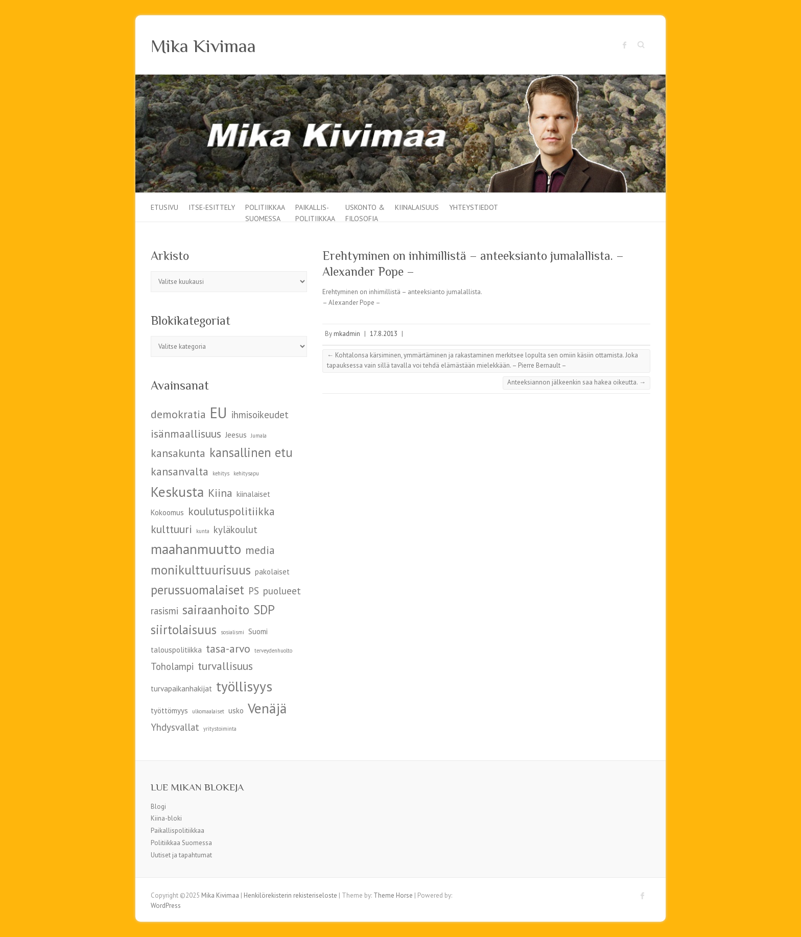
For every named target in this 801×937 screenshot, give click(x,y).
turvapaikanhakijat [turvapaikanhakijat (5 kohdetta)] (181, 688)
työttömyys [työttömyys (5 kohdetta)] (169, 710)
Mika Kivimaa (203, 46)
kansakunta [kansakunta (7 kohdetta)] (178, 453)
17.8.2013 (383, 333)
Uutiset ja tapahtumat (181, 855)
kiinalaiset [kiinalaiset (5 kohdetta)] (253, 494)
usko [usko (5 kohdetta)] (236, 710)
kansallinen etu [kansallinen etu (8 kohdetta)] (251, 452)
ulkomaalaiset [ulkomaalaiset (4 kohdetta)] (208, 711)
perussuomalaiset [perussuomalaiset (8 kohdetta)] (197, 590)
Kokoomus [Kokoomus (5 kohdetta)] (167, 512)
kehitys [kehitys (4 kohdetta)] (221, 473)
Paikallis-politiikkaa (315, 212)
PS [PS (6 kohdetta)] (253, 591)
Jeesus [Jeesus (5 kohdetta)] (236, 435)
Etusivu (164, 207)
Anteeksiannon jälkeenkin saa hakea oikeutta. (576, 382)
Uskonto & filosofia (365, 212)
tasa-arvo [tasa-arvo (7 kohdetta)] (228, 648)
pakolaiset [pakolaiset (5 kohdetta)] (272, 571)
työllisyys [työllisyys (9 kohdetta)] (244, 686)
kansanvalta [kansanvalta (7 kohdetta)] (179, 471)
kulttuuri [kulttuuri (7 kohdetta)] (171, 529)
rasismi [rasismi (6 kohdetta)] (164, 611)
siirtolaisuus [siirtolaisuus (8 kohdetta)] (184, 629)
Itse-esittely (212, 207)
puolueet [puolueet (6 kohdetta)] (282, 591)
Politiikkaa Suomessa (265, 212)
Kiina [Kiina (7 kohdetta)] (220, 493)
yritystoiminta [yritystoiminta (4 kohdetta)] (220, 728)
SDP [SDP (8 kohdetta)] (264, 610)
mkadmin (347, 333)
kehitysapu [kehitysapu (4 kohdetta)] (246, 473)
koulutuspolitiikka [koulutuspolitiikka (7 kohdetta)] (231, 511)
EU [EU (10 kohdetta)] (218, 412)
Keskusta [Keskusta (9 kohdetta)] (177, 491)
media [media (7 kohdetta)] (260, 550)
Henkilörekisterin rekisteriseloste (290, 895)
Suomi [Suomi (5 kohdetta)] (258, 631)
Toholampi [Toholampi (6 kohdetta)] (172, 666)
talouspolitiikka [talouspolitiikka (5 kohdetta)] (176, 650)
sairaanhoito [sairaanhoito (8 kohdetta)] (215, 610)
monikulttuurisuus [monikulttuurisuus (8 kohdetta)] (201, 570)
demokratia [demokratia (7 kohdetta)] (178, 414)
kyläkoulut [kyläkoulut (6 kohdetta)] (235, 529)
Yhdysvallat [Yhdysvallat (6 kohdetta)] (175, 727)
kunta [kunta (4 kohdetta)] (202, 531)
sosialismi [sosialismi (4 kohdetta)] (232, 632)
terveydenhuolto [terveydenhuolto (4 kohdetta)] (273, 650)
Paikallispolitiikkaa (177, 830)
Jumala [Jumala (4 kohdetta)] (259, 435)
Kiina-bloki (166, 818)
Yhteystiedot (473, 207)
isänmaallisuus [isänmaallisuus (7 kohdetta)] (186, 433)
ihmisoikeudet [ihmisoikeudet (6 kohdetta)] (260, 415)
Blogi (158, 806)
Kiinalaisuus (417, 207)
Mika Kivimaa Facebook (624, 45)
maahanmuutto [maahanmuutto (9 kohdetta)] (196, 549)
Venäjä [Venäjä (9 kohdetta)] (267, 708)
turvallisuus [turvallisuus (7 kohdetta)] (225, 666)
